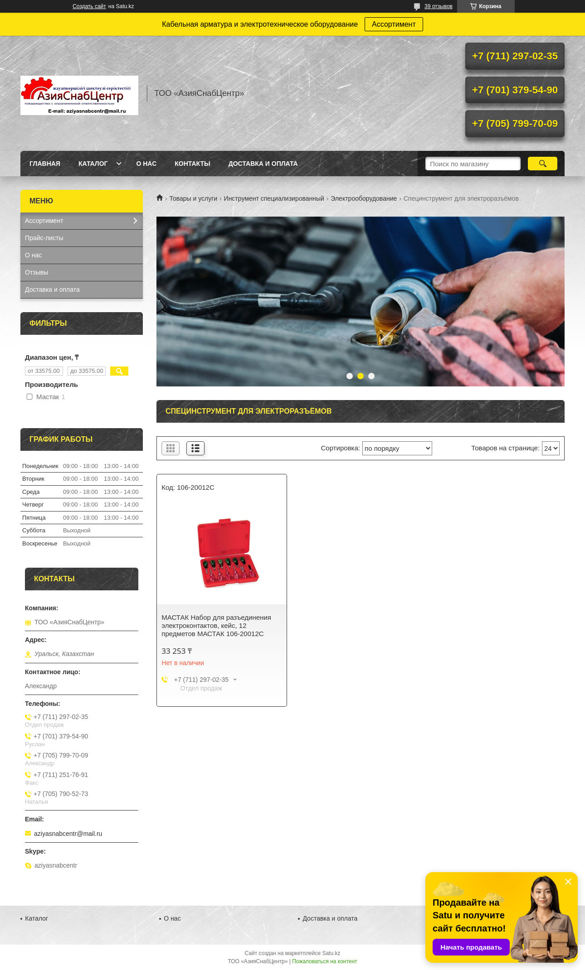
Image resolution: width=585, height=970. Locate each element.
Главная (44, 163)
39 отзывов (438, 6)
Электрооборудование (364, 198)
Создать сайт (89, 6)
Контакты (192, 163)
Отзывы (36, 272)
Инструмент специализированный (274, 198)
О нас (146, 163)
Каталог (93, 163)
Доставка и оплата (263, 163)
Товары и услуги (193, 198)
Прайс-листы (44, 237)
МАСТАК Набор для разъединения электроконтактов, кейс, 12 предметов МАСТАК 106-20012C (216, 625)
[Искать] (542, 163)
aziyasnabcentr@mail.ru (68, 833)
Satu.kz (331, 953)
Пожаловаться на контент (324, 961)
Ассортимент (394, 24)
